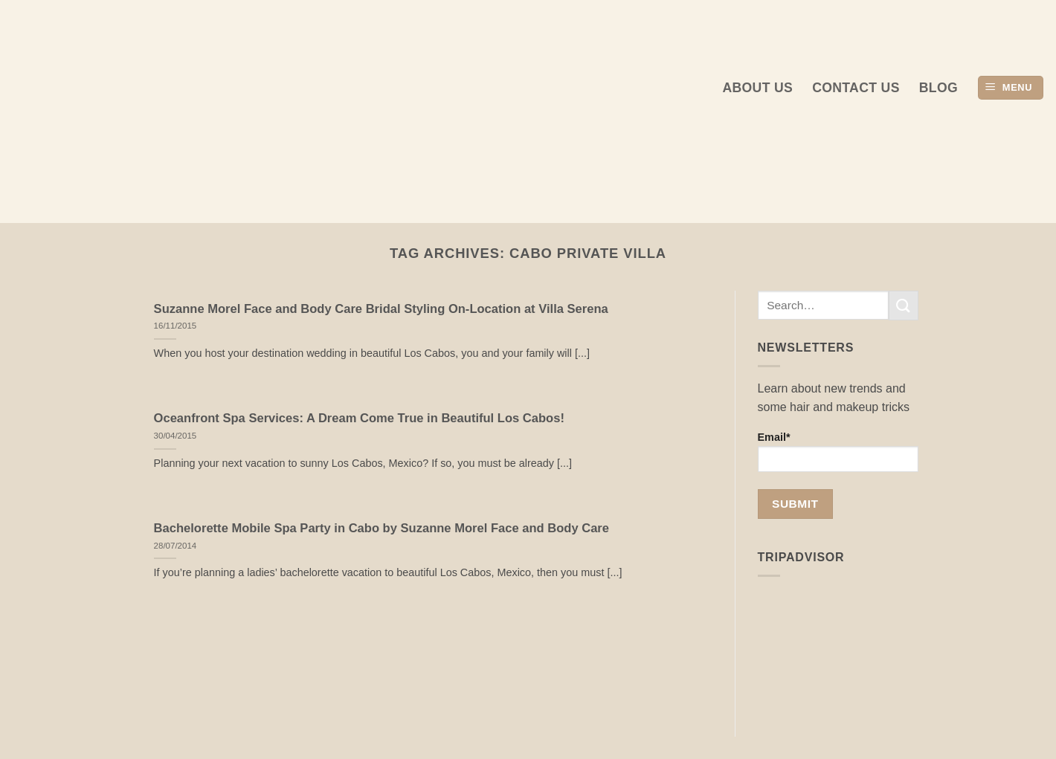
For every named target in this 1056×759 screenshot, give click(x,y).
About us (757, 87)
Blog (938, 87)
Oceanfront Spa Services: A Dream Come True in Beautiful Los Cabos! (359, 418)
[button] (1010, 88)
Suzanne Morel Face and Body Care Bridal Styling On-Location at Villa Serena (381, 309)
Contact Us (856, 87)
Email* (838, 451)
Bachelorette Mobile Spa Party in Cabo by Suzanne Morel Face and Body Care (381, 528)
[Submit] (903, 305)
